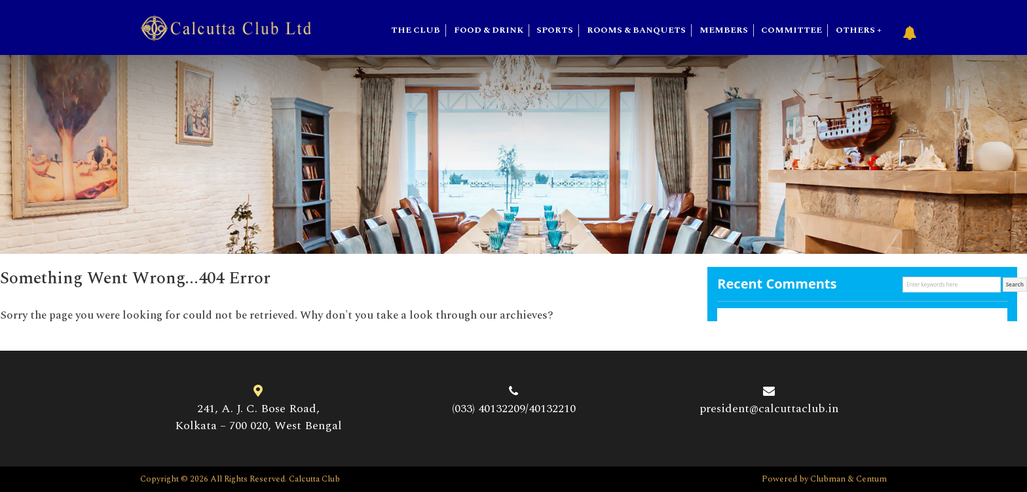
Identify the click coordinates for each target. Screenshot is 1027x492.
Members (724, 30)
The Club (415, 30)
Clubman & (833, 478)
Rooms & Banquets (636, 30)
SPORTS (554, 30)
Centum (871, 478)
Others (855, 30)
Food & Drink (488, 30)
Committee (791, 30)
